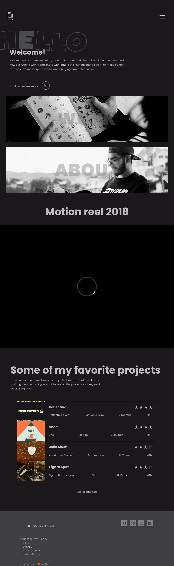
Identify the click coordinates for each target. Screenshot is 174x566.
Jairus (25, 543)
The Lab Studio (31, 554)
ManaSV (27, 547)
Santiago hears (31, 550)
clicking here (23, 388)
